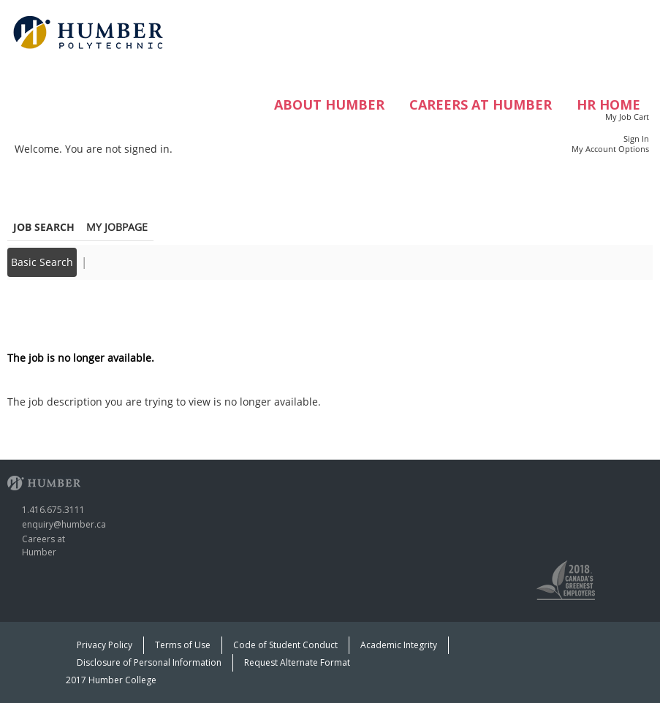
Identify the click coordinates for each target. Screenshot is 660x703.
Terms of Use (182, 645)
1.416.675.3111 (53, 509)
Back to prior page (53, 314)
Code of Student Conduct (285, 645)
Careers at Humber (480, 104)
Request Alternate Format (297, 662)
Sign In (636, 138)
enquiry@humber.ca (64, 524)
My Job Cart (627, 116)
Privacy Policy (104, 645)
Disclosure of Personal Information (149, 662)
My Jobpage (117, 227)
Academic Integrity (398, 645)
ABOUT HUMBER (329, 104)
